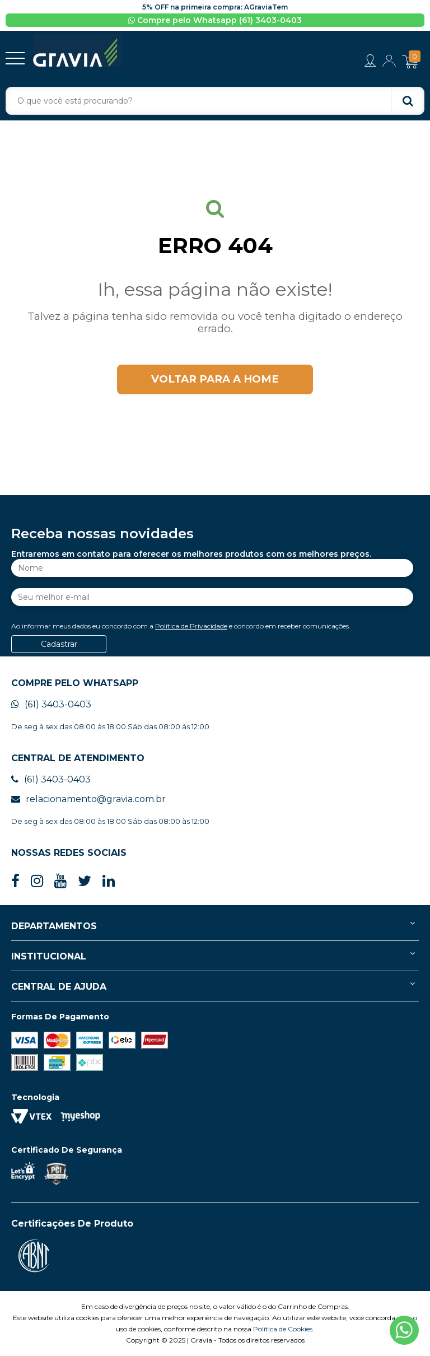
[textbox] (215, 101)
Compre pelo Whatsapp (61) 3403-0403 (215, 20)
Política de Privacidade (191, 626)
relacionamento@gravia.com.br (88, 799)
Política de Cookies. (283, 1329)
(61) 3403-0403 (51, 704)
